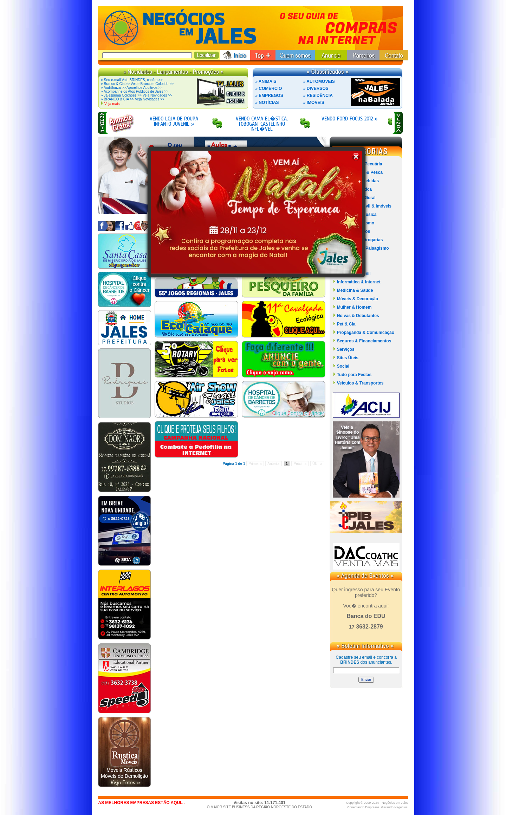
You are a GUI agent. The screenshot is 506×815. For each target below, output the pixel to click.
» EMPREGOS (269, 95)
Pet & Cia (346, 324)
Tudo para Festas (354, 374)
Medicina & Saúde (355, 290)
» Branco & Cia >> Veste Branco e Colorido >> (137, 84)
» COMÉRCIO (268, 88)
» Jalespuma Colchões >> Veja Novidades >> (136, 95)
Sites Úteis (347, 357)
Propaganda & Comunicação (365, 332)
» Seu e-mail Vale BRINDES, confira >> (131, 80)
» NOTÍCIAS (267, 102)
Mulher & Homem (354, 307)
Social (343, 366)
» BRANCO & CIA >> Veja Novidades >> (132, 99)
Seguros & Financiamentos (364, 341)
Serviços (346, 349)
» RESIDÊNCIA (318, 95)
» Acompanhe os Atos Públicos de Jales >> (134, 91)
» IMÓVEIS (313, 102)
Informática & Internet (359, 282)
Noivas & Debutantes (358, 315)
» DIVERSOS (316, 88)
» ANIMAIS (265, 81)
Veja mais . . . (114, 104)
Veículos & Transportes (360, 383)
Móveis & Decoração (357, 298)
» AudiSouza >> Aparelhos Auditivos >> (131, 88)
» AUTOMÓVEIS (319, 81)
